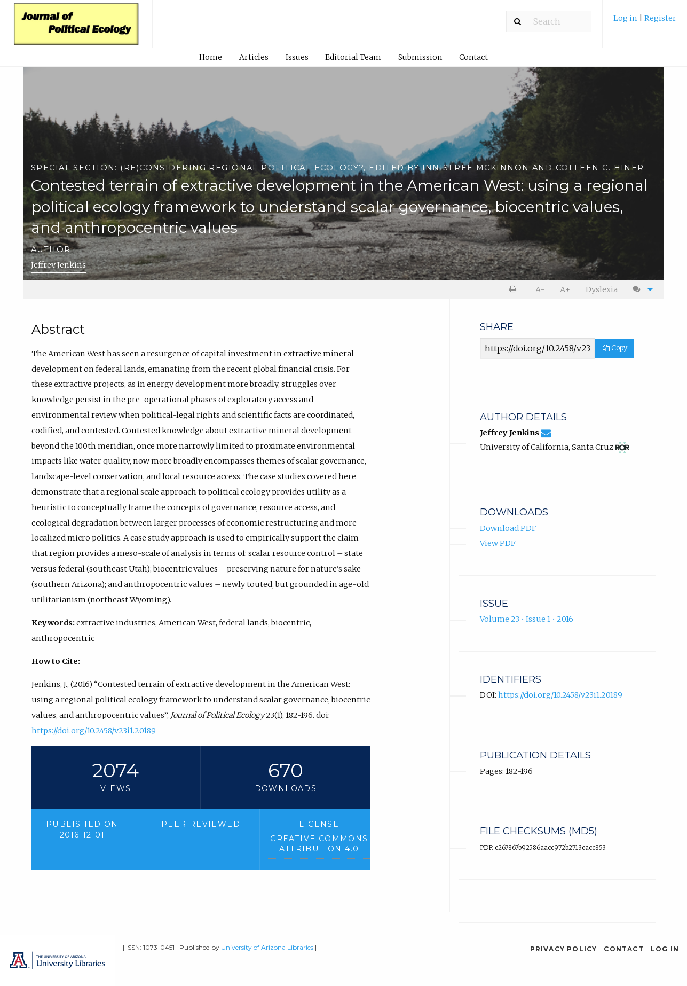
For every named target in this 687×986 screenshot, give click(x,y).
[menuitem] (644, 22)
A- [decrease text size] (539, 289)
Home (210, 57)
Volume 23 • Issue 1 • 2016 (526, 619)
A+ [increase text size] (565, 289)
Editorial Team (353, 57)
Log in (626, 18)
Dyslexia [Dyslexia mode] (602, 289)
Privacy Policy (563, 949)
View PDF (498, 543)
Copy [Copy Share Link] (615, 348)
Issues (297, 57)
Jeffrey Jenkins (58, 265)
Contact (473, 57)
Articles (254, 57)
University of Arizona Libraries (267, 947)
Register (660, 18)
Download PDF (508, 528)
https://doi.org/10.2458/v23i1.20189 (93, 730)
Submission (420, 57)
